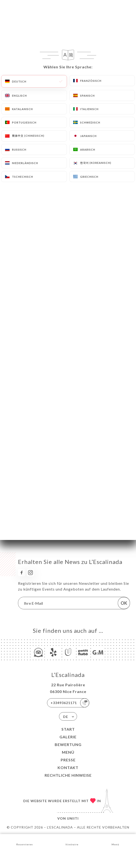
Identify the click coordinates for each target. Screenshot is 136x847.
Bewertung (68, 744)
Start (68, 729)
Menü (68, 752)
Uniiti (73, 818)
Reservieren (24, 840)
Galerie (68, 736)
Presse (68, 760)
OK (124, 603)
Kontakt (68, 767)
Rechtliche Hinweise (68, 775)
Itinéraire (71, 840)
